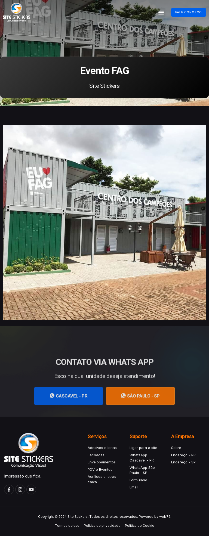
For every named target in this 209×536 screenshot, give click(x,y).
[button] (153, 12)
